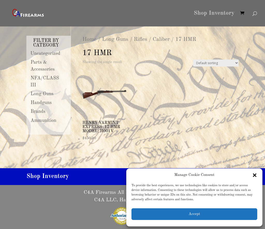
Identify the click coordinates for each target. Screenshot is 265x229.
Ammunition (43, 120)
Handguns (41, 102)
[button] (254, 175)
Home (89, 39)
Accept (194, 214)
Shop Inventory (214, 13)
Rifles (140, 39)
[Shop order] (216, 63)
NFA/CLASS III (44, 81)
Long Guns (115, 39)
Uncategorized (45, 53)
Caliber (161, 39)
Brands (38, 111)
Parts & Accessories (42, 66)
